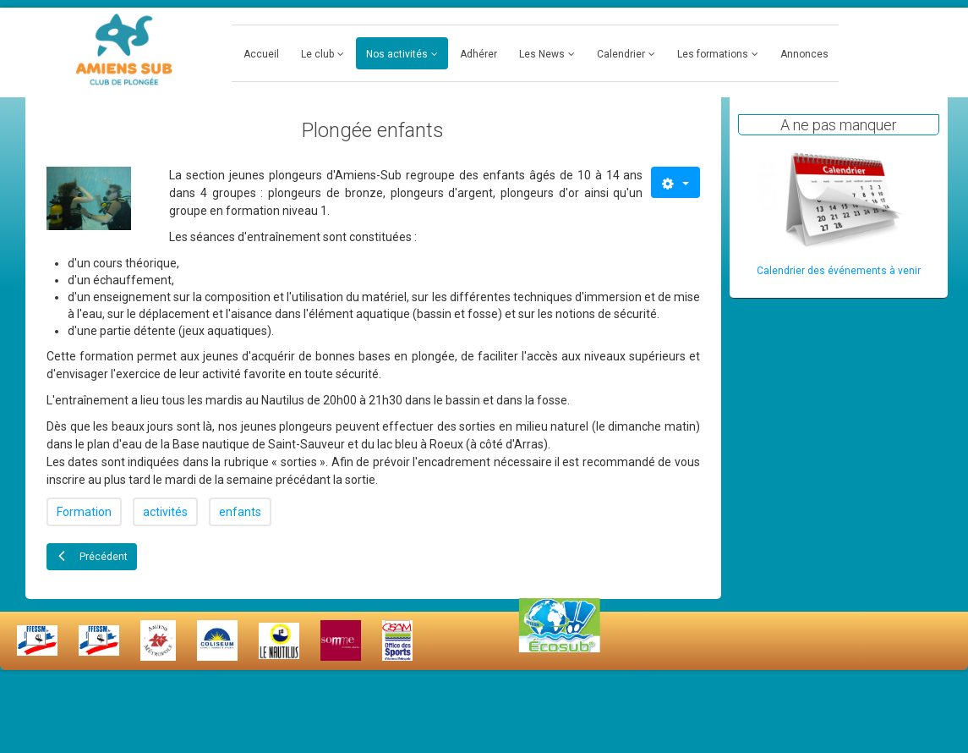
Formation (84, 512)
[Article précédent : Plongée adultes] (91, 556)
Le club (317, 54)
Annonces (804, 54)
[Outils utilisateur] (675, 182)
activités (165, 512)
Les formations (712, 54)
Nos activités (397, 54)
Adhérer (478, 54)
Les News (542, 54)
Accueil (261, 54)
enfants (240, 512)
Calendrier (621, 54)
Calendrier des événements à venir (839, 271)
